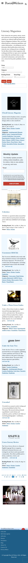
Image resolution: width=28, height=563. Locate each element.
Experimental (6, 138)
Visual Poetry (10, 282)
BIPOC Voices (6, 134)
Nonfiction (12, 373)
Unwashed (6, 402)
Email (4, 168)
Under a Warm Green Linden (12, 305)
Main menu (2, 3)
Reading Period (5, 75)
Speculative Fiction (12, 144)
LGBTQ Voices (15, 140)
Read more (8, 266)
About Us (3, 545)
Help (2, 543)
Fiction (13, 128)
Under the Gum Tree (9, 346)
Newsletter (4, 540)
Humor (8, 140)
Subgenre (4, 70)
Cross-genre (17, 136)
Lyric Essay (17, 371)
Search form (26, 4)
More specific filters (9, 83)
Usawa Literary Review (10, 442)
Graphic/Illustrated (7, 278)
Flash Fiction (19, 276)
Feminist (12, 138)
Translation (14, 326)
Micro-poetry (15, 280)
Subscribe (3, 531)
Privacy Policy (4, 549)
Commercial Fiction (16, 134)
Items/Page (17, 75)
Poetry (8, 128)
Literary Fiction (6, 280)
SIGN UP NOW (14, 184)
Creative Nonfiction (7, 136)
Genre (3, 65)
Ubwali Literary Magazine (11, 113)
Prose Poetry (14, 142)
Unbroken (5, 212)
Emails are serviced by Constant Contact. (16, 179)
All (23, 476)
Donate (3, 538)
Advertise (3, 536)
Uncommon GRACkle (10, 253)
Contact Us (4, 547)
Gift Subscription (5, 534)
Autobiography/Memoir (15, 132)
